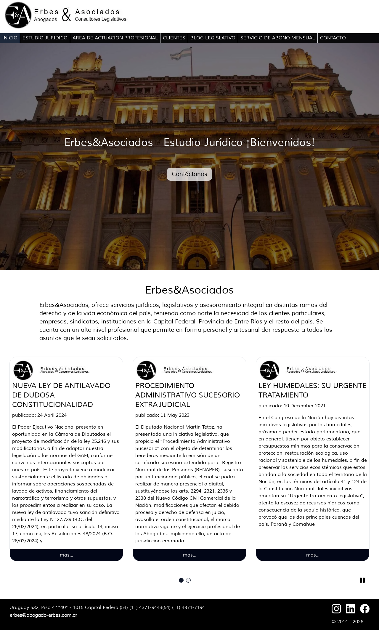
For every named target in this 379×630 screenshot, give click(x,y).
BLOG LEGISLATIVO (212, 38)
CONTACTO (333, 38)
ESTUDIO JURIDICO (45, 38)
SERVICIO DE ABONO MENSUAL (277, 38)
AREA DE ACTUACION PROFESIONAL (115, 38)
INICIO (9, 38)
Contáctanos (189, 174)
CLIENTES (174, 38)
